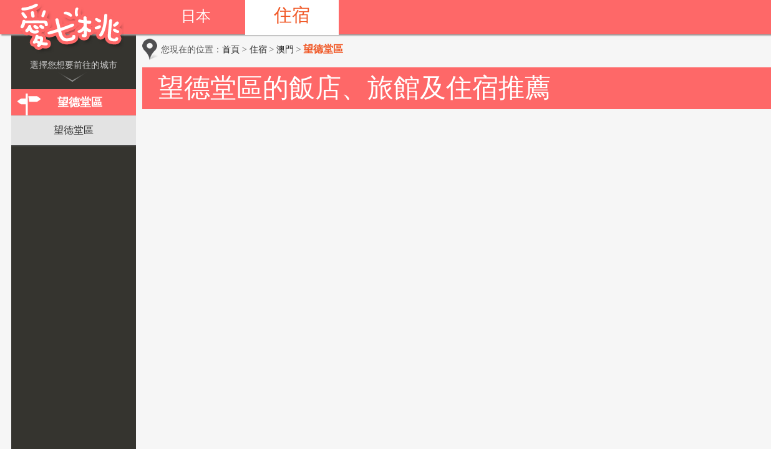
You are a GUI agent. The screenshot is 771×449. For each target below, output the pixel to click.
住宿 (292, 15)
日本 (196, 16)
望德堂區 (79, 102)
